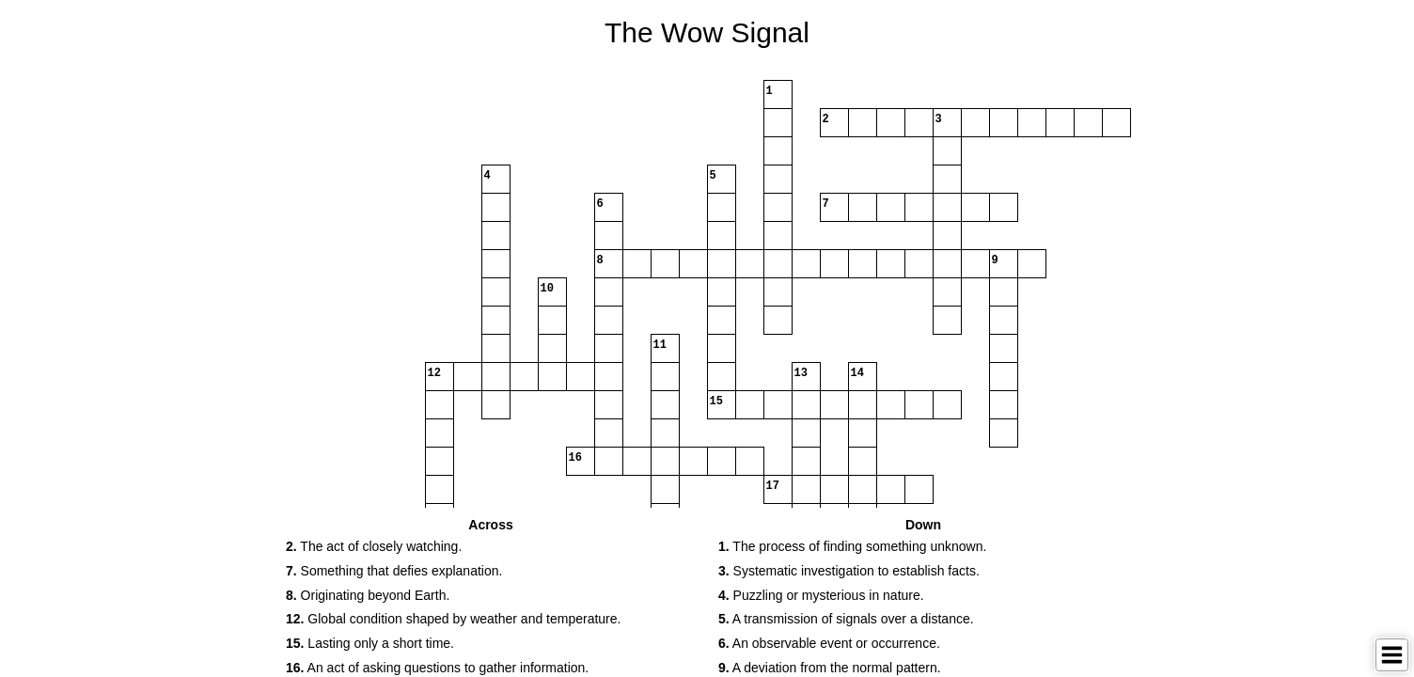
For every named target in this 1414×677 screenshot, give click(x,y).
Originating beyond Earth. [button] (367, 595)
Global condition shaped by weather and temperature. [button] (453, 618)
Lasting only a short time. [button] (370, 643)
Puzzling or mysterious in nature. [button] (821, 595)
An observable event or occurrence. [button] (829, 643)
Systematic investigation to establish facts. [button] (849, 570)
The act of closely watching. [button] (374, 546)
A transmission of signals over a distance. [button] (846, 618)
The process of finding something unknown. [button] (852, 546)
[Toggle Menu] (1391, 654)
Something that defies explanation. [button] (394, 570)
